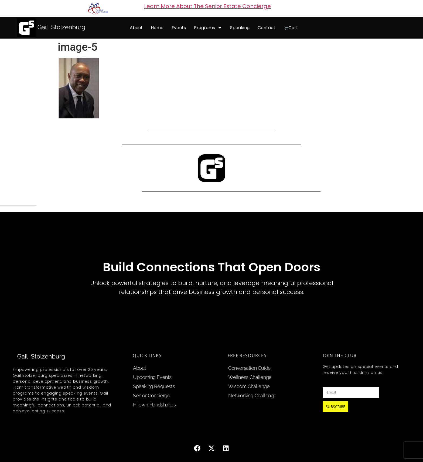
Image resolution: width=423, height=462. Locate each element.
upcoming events (152, 377)
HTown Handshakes (154, 405)
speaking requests (154, 386)
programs (208, 27)
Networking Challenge (252, 395)
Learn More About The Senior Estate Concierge (207, 6)
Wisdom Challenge (249, 386)
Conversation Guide (249, 368)
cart (291, 28)
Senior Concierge (151, 395)
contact (266, 28)
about (136, 28)
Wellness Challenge (250, 377)
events (179, 28)
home (157, 28)
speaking (240, 28)
